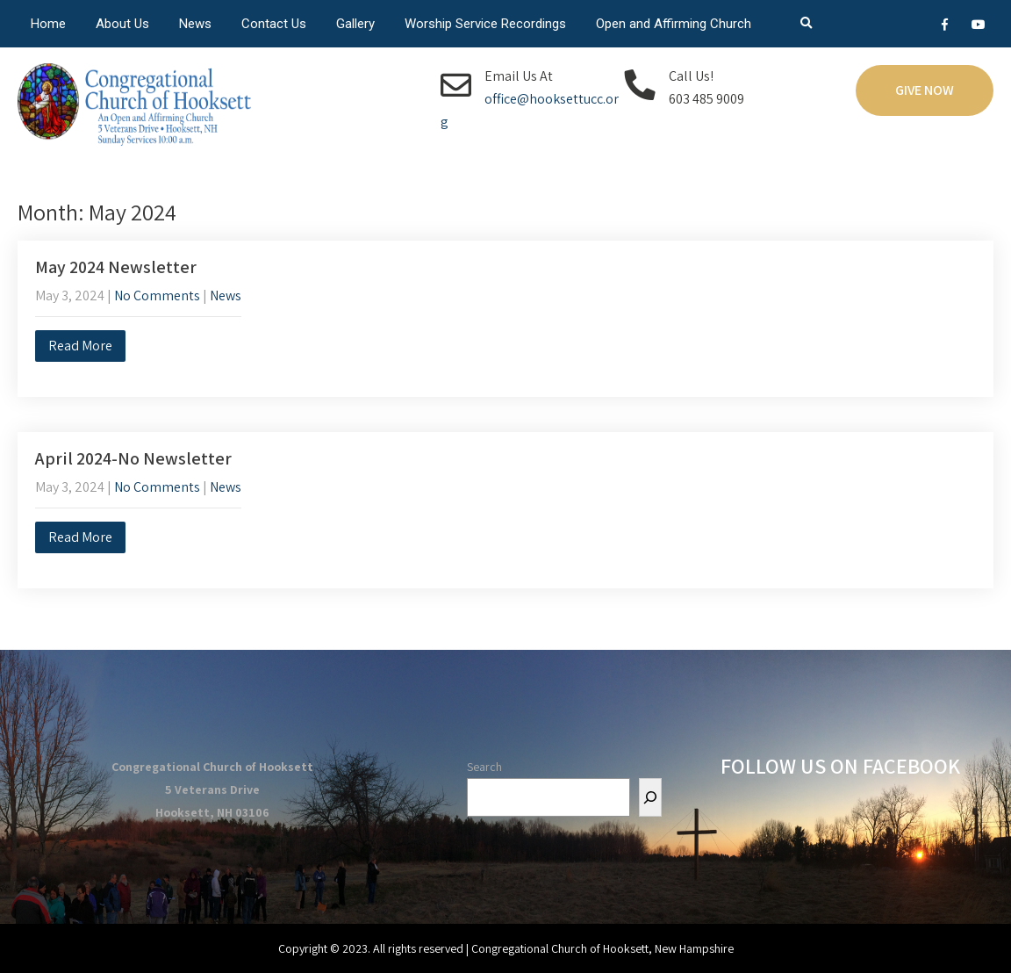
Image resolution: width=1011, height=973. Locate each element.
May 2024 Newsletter (116, 267)
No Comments (157, 295)
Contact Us (273, 24)
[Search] (650, 797)
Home (48, 24)
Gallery (355, 24)
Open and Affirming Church (673, 24)
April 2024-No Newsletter (133, 458)
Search (484, 767)
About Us (122, 24)
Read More (80, 345)
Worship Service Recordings (485, 24)
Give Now (924, 90)
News (195, 24)
